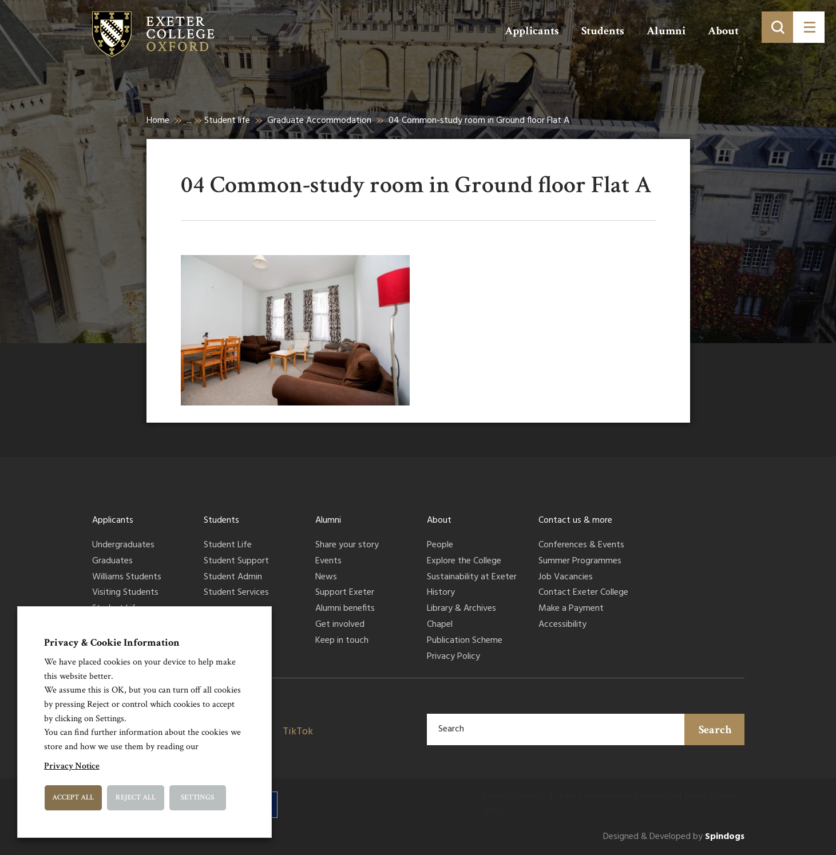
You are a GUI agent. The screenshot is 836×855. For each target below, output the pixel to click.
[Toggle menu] (809, 27)
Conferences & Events (581, 545)
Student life (227, 120)
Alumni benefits (345, 609)
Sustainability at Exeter (472, 577)
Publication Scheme (464, 641)
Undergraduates (123, 545)
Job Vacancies (565, 577)
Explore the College (464, 561)
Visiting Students (125, 593)
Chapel (440, 625)
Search (715, 729)
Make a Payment (571, 609)
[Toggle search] (777, 27)
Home (157, 120)
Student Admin (233, 577)
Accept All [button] (73, 797)
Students (602, 30)
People (440, 545)
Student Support (236, 561)
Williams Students (126, 577)
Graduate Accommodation (319, 120)
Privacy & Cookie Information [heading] (112, 642)
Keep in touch (342, 641)
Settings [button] (197, 797)
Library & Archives (461, 609)
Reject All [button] (136, 797)
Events (328, 561)
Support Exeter (344, 593)
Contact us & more (575, 520)
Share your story (347, 545)
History (441, 593)
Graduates (112, 561)
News (326, 577)
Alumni (666, 30)
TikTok (298, 731)
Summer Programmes (579, 561)
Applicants (532, 30)
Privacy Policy (453, 657)
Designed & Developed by (673, 837)
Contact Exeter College (583, 593)
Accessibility (562, 625)
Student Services (236, 593)
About (723, 30)
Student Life (228, 545)
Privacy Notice (72, 766)
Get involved (339, 625)
